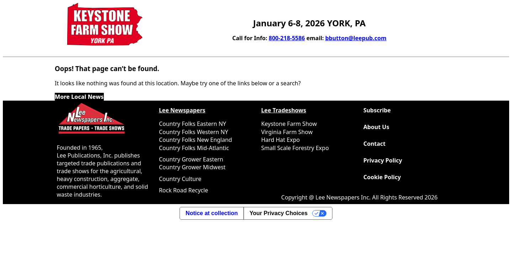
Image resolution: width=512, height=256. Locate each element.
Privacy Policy (382, 160)
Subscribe (377, 110)
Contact (374, 144)
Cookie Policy (382, 177)
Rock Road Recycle (183, 190)
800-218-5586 (287, 38)
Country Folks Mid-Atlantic (194, 148)
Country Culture (180, 179)
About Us (376, 127)
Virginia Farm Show (287, 132)
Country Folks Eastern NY (192, 124)
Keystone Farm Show (289, 124)
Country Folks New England (195, 140)
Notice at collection (212, 213)
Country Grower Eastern (191, 159)
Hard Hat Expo (280, 140)
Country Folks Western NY (193, 132)
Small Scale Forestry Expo (295, 148)
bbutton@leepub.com (355, 38)
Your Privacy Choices (279, 213)
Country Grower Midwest (192, 167)
